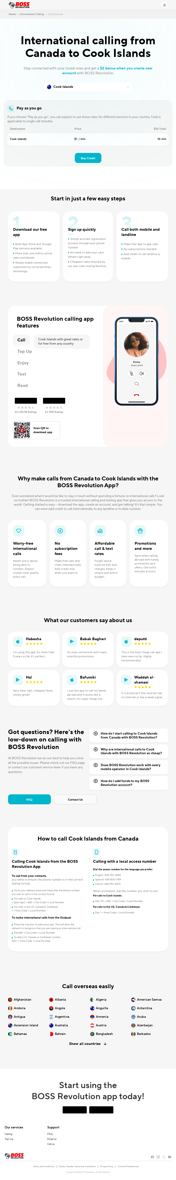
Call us (51, 1144)
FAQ (29, 799)
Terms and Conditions (43, 1166)
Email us (52, 1139)
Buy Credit (88, 158)
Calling (8, 1134)
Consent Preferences (128, 1166)
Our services (14, 1127)
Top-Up (9, 1139)
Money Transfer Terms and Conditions (77, 1166)
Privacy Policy (107, 1166)
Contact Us (75, 799)
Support (53, 1127)
